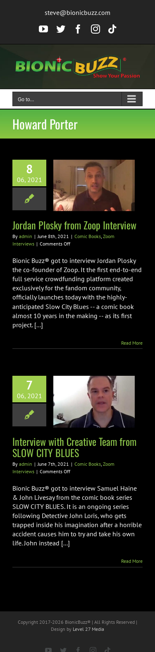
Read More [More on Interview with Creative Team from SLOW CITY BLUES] (132, 561)
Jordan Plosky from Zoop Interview (74, 224)
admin (25, 236)
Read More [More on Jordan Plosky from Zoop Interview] (132, 343)
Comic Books (87, 236)
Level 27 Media (88, 629)
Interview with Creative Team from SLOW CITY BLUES (74, 447)
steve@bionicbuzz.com (77, 12)
